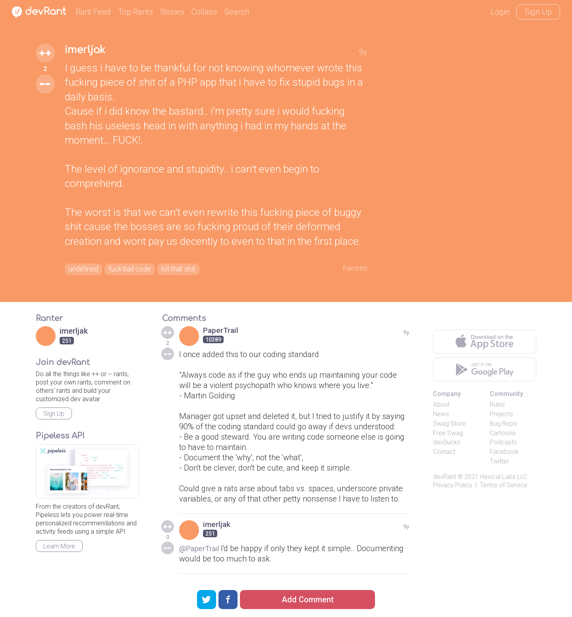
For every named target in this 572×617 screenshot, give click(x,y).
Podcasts (503, 444)
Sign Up (538, 12)
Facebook (504, 453)
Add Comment (308, 599)
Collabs (204, 12)
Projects (501, 416)
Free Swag (448, 435)
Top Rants (135, 12)
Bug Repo (503, 425)
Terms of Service (504, 487)
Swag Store (449, 425)
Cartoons (503, 435)
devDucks (446, 444)
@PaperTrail (200, 550)
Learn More (59, 548)
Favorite (353, 269)
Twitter (499, 463)
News (441, 416)
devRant (444, 478)
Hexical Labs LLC (503, 478)
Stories (172, 12)
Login (500, 12)
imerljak (88, 50)
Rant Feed (93, 12)
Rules (497, 406)
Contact (444, 453)
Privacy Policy (452, 487)
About (441, 406)
